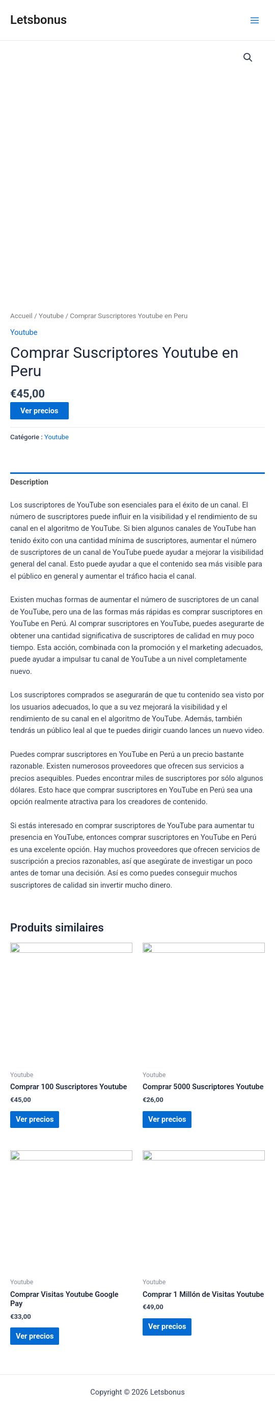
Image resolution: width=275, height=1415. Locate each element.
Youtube (51, 316)
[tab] (137, 482)
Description (29, 482)
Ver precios (39, 410)
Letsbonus (38, 20)
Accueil (21, 316)
